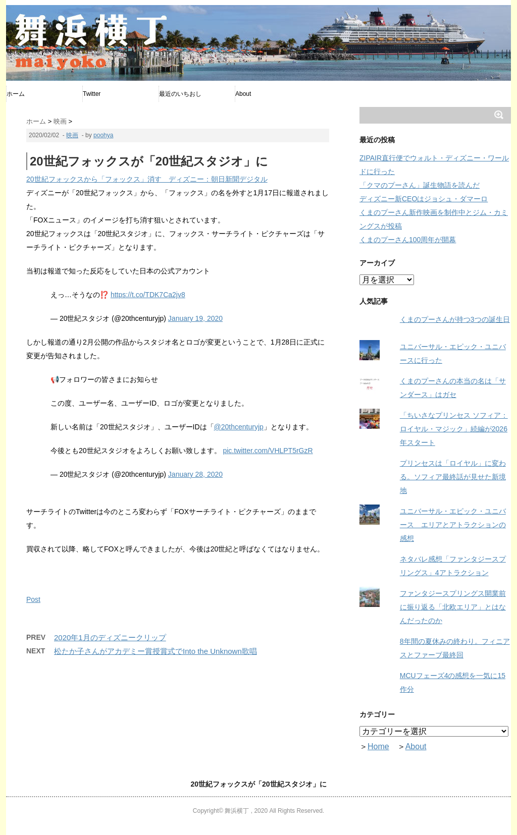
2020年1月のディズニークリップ (110, 637)
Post (33, 599)
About (243, 93)
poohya (103, 135)
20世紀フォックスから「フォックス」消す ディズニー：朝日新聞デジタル (147, 179)
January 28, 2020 (195, 474)
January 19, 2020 (195, 318)
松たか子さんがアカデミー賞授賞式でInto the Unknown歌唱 (155, 651)
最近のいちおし (180, 93)
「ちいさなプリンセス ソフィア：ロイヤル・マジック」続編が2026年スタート (454, 429)
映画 (72, 135)
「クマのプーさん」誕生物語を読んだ (419, 185)
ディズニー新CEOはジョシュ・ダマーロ (423, 199)
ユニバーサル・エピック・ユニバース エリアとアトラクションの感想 (453, 524)
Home (378, 746)
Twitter (91, 93)
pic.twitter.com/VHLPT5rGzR (268, 451)
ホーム (16, 93)
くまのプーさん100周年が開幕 (407, 240)
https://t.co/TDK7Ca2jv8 (148, 295)
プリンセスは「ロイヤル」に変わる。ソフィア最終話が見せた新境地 (453, 476)
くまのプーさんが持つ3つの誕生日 (455, 319)
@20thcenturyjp (239, 427)
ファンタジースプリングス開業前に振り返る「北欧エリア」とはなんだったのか (453, 607)
